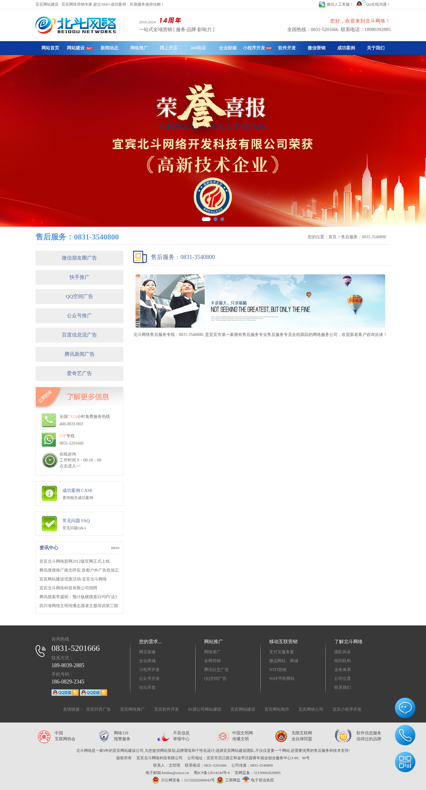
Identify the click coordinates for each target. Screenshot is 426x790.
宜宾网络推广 (132, 709)
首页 (332, 237)
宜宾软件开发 (166, 709)
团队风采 (342, 652)
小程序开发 (257, 48)
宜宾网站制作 (276, 709)
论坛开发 (147, 687)
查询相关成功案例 (77, 497)
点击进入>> (70, 466)
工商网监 (228, 780)
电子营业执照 (258, 780)
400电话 (198, 48)
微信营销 (316, 48)
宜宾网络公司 (310, 709)
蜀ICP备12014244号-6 (212, 772)
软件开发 (287, 48)
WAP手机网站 (282, 678)
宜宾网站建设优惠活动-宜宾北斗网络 (73, 579)
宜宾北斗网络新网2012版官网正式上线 (74, 561)
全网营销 (212, 661)
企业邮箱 (228, 48)
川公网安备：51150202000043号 (183, 780)
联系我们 (342, 687)
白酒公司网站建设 (204, 709)
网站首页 (50, 48)
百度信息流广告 (79, 335)
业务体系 (342, 669)
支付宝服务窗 (281, 652)
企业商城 (147, 661)
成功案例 (346, 48)
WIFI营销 (277, 669)
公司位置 (342, 678)
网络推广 (139, 48)
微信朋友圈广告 (79, 258)
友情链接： (73, 709)
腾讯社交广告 (216, 669)
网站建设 (80, 48)
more (115, 548)
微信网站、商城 (283, 661)
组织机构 (342, 661)
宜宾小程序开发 (347, 709)
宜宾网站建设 (242, 709)
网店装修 (147, 652)
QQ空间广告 (79, 296)
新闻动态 (109, 48)
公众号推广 (79, 315)
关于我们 (376, 48)
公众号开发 (149, 678)
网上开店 (169, 48)
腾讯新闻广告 (79, 354)
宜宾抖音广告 (98, 709)
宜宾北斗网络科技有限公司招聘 (68, 588)
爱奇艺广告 (79, 373)
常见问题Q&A (74, 528)
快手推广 (80, 277)
